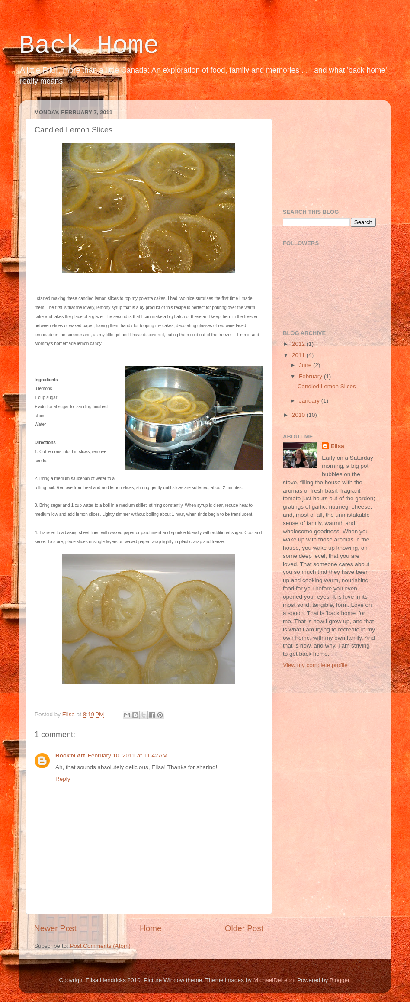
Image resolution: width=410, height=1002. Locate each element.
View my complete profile (315, 665)
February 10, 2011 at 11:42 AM (127, 755)
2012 (299, 344)
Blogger (339, 980)
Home (150, 928)
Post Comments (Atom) (100, 946)
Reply (62, 779)
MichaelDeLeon (273, 980)
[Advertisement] (326, 149)
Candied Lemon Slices (327, 386)
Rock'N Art (70, 755)
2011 (299, 355)
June (306, 365)
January (310, 400)
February (311, 376)
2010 (299, 415)
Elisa (337, 446)
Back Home (89, 46)
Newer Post (55, 928)
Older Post (244, 928)
